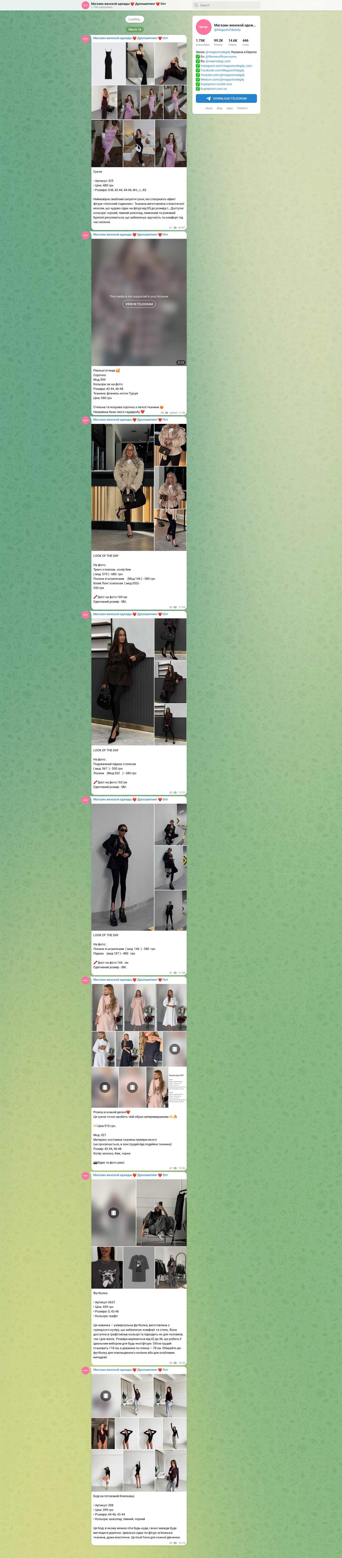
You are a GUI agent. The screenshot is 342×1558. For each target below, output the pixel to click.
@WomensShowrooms (220, 56)
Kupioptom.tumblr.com (216, 84)
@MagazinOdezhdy (227, 29)
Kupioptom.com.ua (214, 88)
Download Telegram (226, 99)
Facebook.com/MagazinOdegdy (222, 70)
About (209, 108)
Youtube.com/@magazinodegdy (223, 75)
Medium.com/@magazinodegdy (222, 79)
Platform (242, 108)
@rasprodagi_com (218, 61)
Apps (230, 108)
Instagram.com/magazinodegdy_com (226, 65)
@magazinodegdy (218, 52)
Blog (219, 108)
